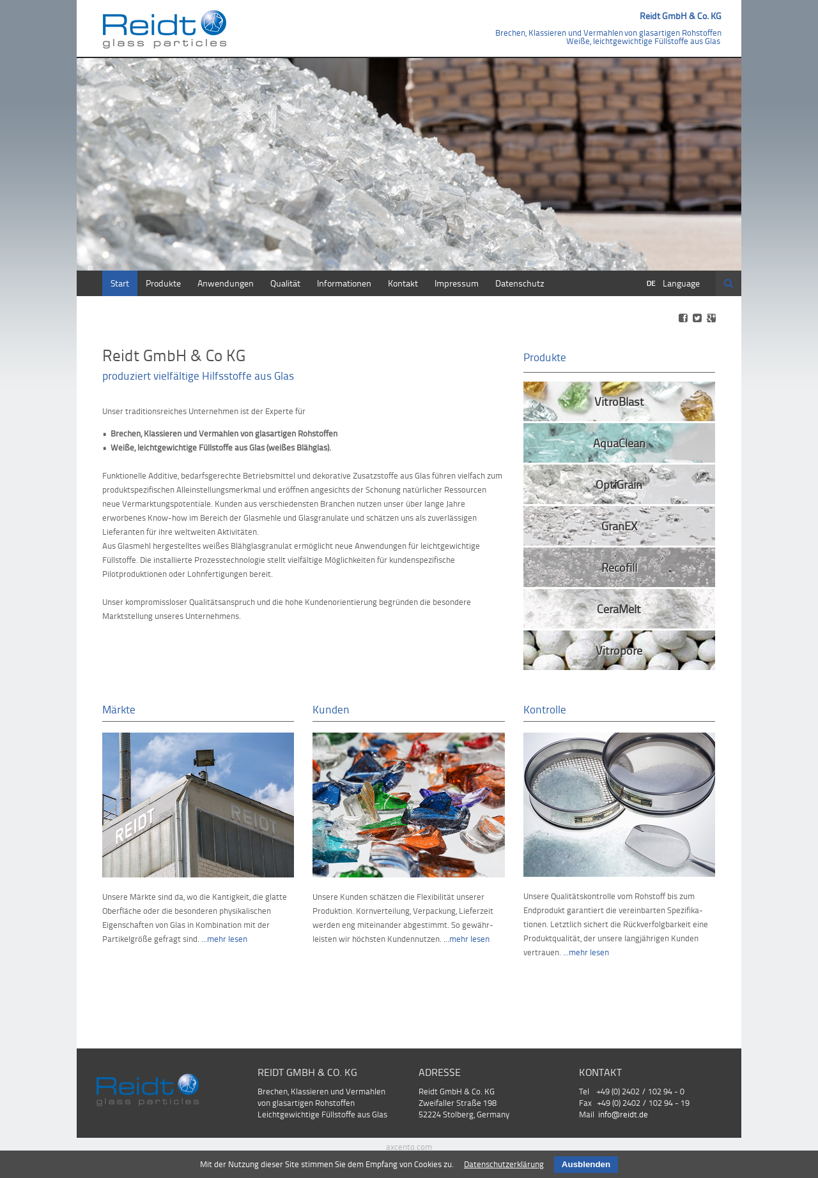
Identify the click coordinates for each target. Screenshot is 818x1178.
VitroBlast (619, 401)
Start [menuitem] (120, 283)
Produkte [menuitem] (163, 283)
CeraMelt (619, 608)
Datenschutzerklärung (504, 1164)
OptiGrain (619, 484)
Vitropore (619, 650)
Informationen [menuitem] (344, 283)
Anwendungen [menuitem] (225, 283)
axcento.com (409, 1146)
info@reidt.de (623, 1114)
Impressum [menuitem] (457, 283)
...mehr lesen (224, 938)
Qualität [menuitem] (285, 283)
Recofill (619, 567)
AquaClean (619, 443)
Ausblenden (586, 1164)
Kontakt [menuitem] (403, 283)
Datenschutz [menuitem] (519, 283)
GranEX (619, 525)
